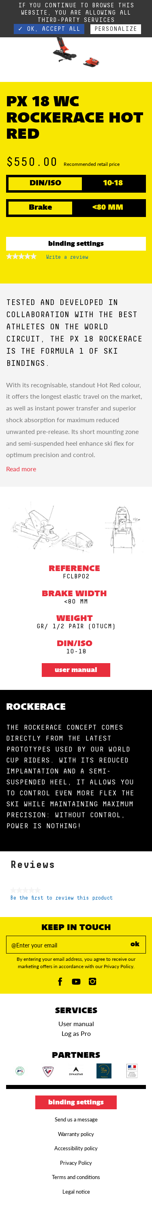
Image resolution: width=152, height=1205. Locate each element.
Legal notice (76, 1191)
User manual (76, 670)
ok (135, 944)
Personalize (115, 29)
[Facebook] (60, 984)
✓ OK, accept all (49, 29)
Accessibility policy (76, 1148)
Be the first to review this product (61, 898)
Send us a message (76, 1119)
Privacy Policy (76, 1163)
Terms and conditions (76, 1177)
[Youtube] (76, 984)
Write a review (67, 258)
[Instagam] (92, 984)
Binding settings (76, 244)
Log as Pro (76, 1033)
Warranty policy (76, 1134)
